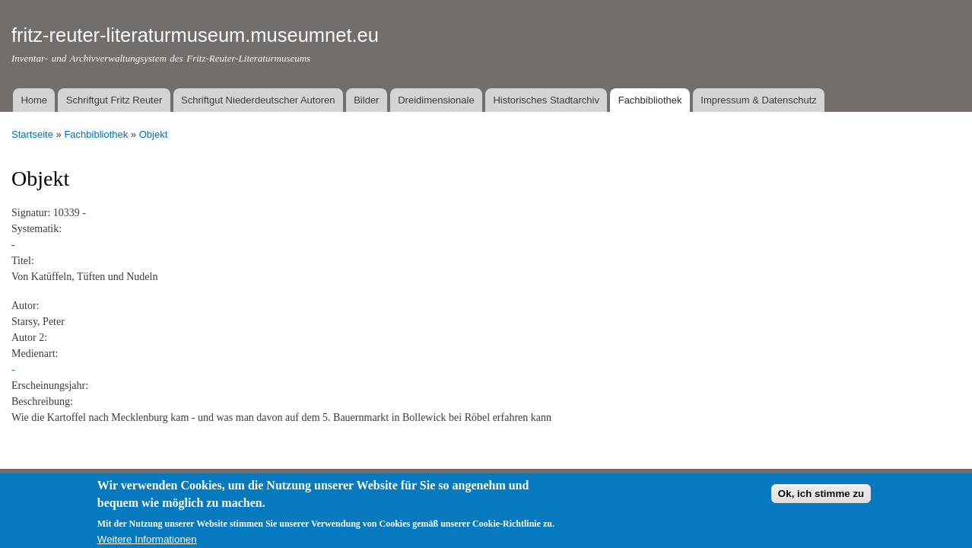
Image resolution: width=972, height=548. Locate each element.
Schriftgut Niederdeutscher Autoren (258, 100)
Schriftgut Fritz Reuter (114, 100)
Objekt (153, 134)
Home (34, 100)
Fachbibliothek (650, 100)
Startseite (32, 134)
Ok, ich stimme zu (821, 497)
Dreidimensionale (436, 100)
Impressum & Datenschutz (758, 100)
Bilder (366, 100)
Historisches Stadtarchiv (546, 100)
